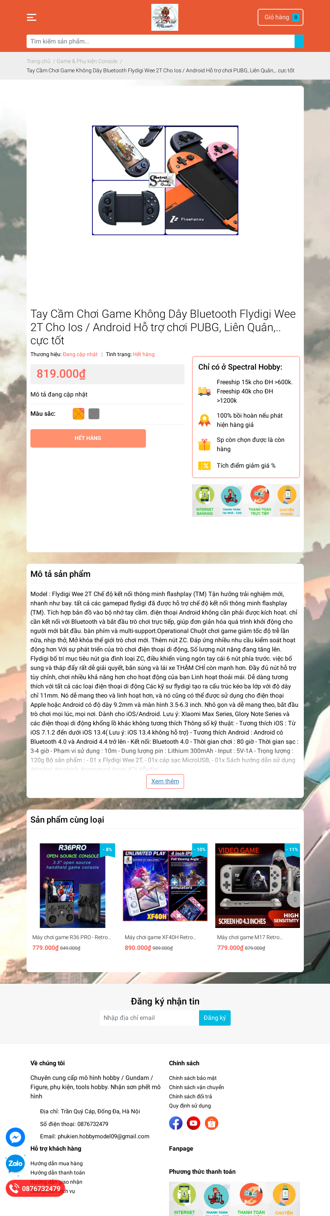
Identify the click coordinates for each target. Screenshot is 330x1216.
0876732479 (92, 1124)
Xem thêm (165, 781)
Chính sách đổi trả (190, 1096)
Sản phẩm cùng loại (67, 820)
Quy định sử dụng (190, 1106)
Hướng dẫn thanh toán (57, 1172)
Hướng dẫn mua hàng (56, 1163)
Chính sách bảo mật (193, 1078)
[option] (73, 899)
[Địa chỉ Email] (165, 1018)
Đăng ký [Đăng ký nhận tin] (215, 1017)
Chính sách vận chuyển (196, 1087)
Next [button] (295, 899)
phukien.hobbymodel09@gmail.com (103, 1136)
